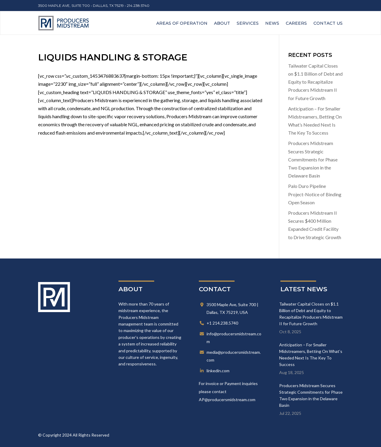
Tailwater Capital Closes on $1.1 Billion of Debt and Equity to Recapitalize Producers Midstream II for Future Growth (315, 82)
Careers (296, 23)
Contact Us (328, 23)
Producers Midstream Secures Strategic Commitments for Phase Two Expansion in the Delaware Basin (313, 159)
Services (248, 23)
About (222, 23)
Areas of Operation (181, 23)
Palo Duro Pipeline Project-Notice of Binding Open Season (314, 194)
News (272, 23)
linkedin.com (218, 370)
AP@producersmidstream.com (227, 399)
